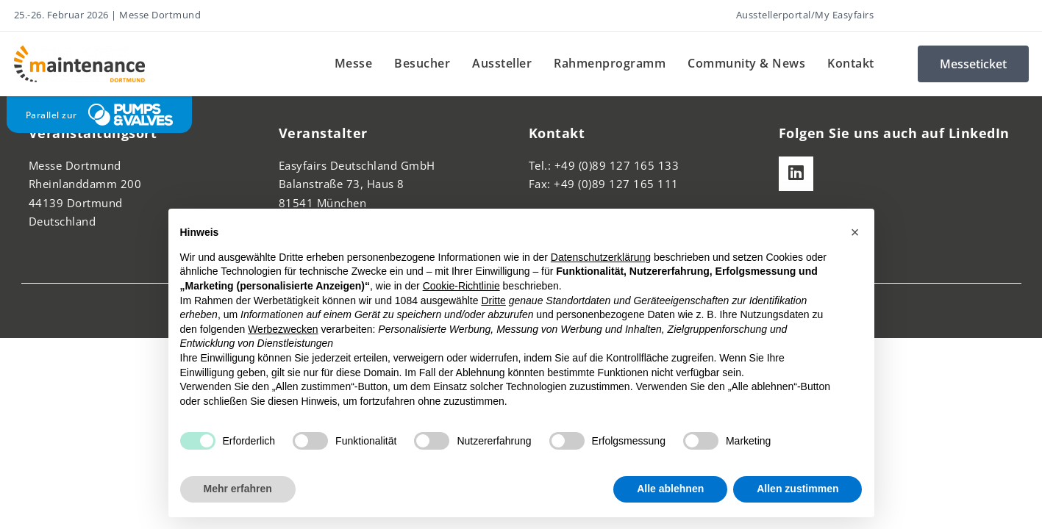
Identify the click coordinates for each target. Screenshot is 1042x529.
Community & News (746, 63)
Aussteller (502, 63)
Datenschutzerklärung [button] (601, 257)
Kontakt (850, 63)
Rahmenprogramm (609, 63)
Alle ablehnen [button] (670, 488)
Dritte (493, 300)
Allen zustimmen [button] (797, 488)
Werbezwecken (283, 329)
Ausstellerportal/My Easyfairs (805, 14)
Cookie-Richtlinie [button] (461, 286)
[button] (855, 232)
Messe (354, 63)
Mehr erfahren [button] (238, 488)
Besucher (422, 63)
